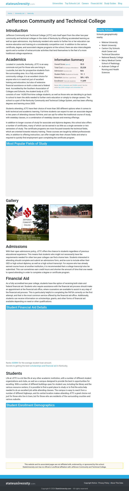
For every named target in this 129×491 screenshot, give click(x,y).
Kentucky (30, 13)
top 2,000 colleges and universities (69, 87)
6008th (15, 363)
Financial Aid (96, 3)
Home (10, 13)
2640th (75, 85)
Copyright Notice (90, 483)
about (68, 64)
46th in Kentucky (64, 85)
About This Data (116, 483)
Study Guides (110, 3)
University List (19, 13)
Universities (58, 3)
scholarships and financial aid (43, 366)
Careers (85, 3)
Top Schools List (72, 3)
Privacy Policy (103, 483)
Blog (120, 3)
